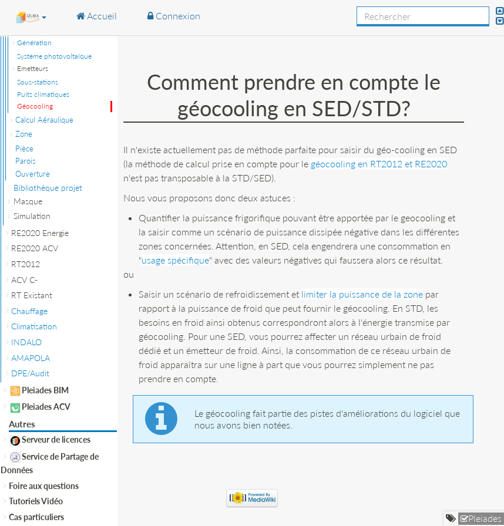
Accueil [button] (96, 15)
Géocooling (35, 106)
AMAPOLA (30, 358)
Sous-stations (37, 81)
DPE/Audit (30, 373)
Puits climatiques (43, 94)
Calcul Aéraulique (44, 119)
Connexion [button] (173, 15)
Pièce (24, 148)
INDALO (26, 342)
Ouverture (32, 173)
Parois (25, 161)
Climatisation (34, 326)
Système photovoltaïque (54, 56)
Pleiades (485, 518)
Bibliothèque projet (48, 188)
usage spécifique (175, 259)
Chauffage (29, 311)
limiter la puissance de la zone (362, 293)
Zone (23, 134)
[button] (31, 17)
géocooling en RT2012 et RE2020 (379, 163)
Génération (34, 42)
